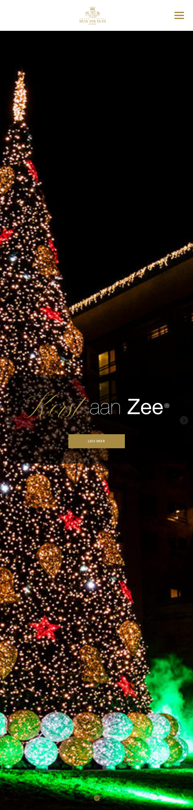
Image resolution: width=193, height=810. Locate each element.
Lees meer (96, 441)
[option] (96, 419)
